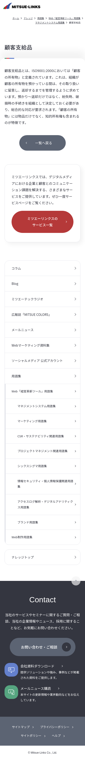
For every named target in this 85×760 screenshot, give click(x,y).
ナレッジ (28, 18)
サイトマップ (21, 727)
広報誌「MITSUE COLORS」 (31, 314)
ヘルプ (56, 735)
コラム (16, 268)
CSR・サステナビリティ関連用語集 (40, 436)
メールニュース (23, 329)
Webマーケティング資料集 (31, 345)
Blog (15, 283)
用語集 (40, 18)
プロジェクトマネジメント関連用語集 (42, 451)
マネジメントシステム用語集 (50, 22)
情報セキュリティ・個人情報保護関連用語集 (45, 484)
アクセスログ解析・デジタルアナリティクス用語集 (45, 504)
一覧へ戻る (43, 142)
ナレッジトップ (23, 557)
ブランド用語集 (27, 522)
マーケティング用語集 (32, 421)
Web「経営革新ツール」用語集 (65, 18)
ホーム (15, 18)
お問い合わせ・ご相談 (39, 647)
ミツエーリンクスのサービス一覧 (42, 221)
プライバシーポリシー (55, 727)
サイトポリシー (31, 735)
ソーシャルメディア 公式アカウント (37, 360)
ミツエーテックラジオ (27, 299)
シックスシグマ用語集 (32, 466)
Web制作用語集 (22, 537)
